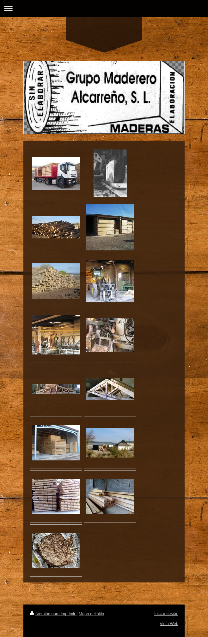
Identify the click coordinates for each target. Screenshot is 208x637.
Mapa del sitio (91, 613)
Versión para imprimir (53, 613)
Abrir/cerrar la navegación (104, 8)
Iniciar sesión (166, 613)
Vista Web (169, 623)
